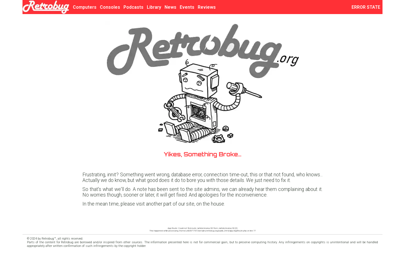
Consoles (110, 7)
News (170, 7)
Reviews (207, 7)
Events (187, 7)
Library (154, 7)
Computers (84, 7)
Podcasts (133, 7)
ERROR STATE (367, 7)
